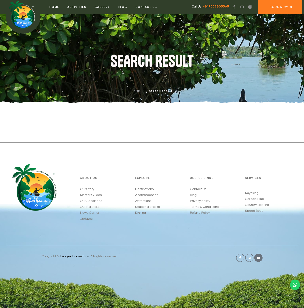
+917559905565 (216, 6)
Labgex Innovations (74, 256)
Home (135, 91)
